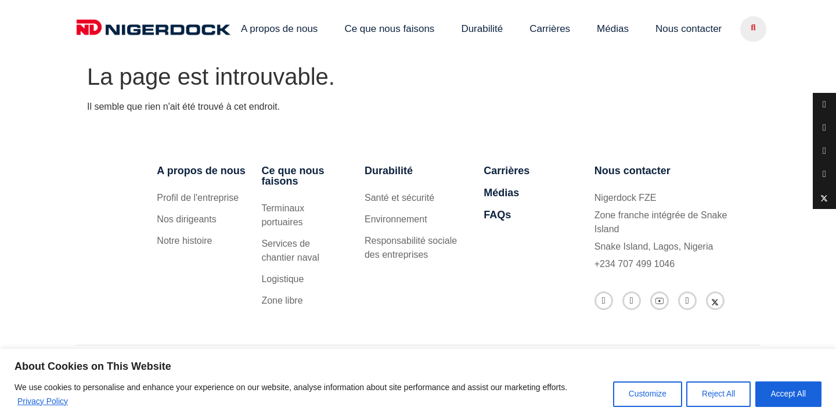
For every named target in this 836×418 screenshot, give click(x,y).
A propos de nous (279, 28)
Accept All (787, 394)
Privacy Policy (42, 401)
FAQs (497, 215)
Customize (639, 394)
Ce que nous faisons (389, 28)
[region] (418, 383)
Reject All (713, 394)
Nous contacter (688, 28)
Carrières (549, 28)
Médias (613, 28)
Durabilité (482, 28)
